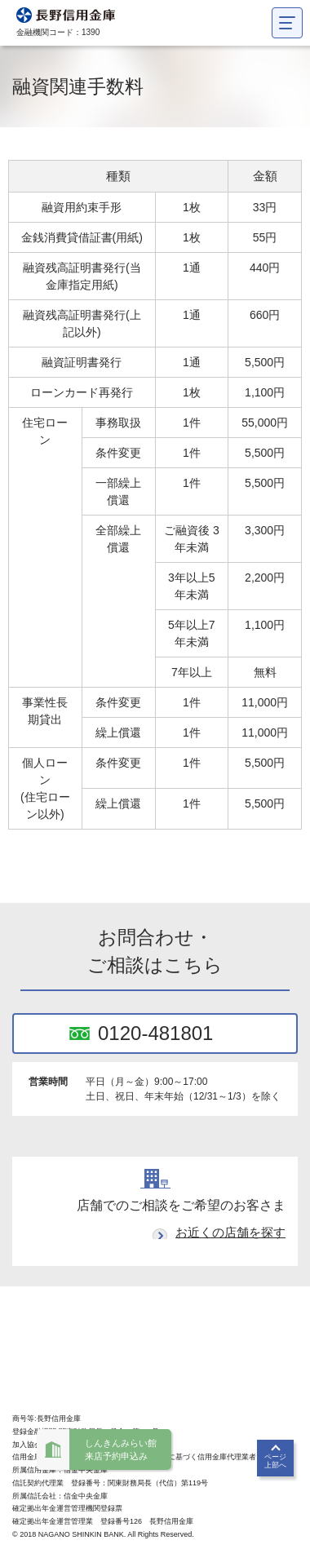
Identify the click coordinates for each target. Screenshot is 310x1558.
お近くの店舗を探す (230, 1232)
